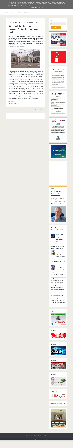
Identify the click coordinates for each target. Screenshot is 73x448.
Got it (41, 7)
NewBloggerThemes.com (48, 446)
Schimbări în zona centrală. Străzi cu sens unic (23, 29)
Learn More (34, 7)
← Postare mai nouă (10, 110)
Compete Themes (28, 446)
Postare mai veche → (41, 110)
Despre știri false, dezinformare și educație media (58, 200)
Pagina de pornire (25, 110)
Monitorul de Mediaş (42, 443)
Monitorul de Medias (32, 22)
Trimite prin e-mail (13, 103)
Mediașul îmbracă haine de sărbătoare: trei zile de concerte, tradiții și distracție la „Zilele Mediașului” (58, 244)
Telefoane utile (11, 12)
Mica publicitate (23, 12)
